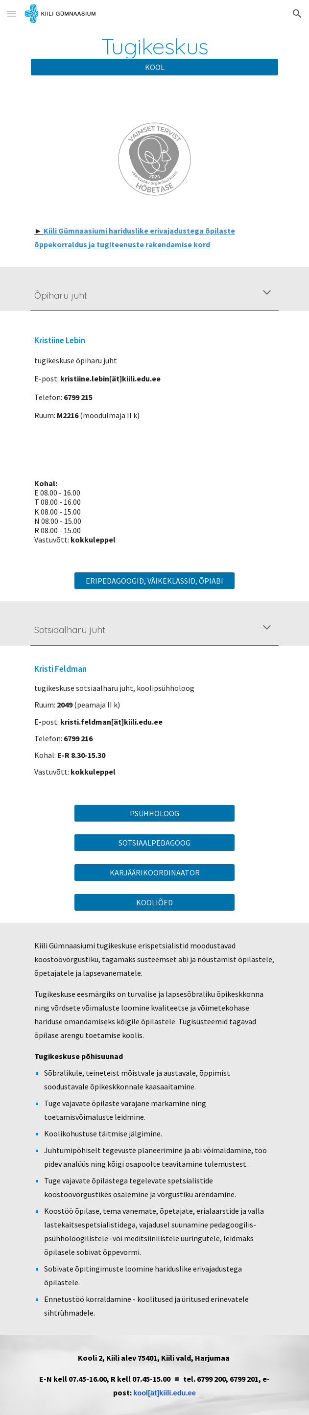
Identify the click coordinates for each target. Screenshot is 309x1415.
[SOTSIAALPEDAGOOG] (154, 842)
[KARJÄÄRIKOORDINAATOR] (154, 872)
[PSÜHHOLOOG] (154, 813)
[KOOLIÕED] (154, 902)
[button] (12, 13)
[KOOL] (154, 67)
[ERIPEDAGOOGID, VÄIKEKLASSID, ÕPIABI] (154, 580)
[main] (154, 46)
